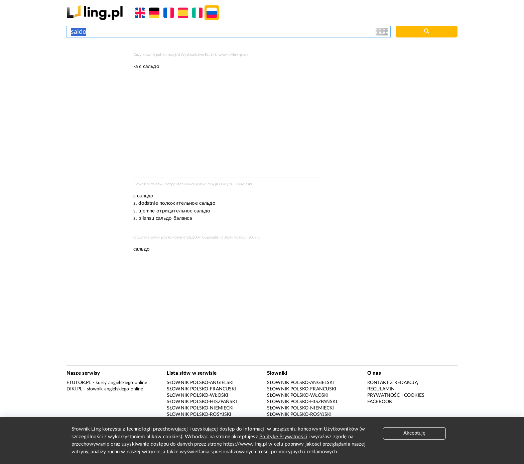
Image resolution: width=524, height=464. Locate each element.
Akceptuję (414, 433)
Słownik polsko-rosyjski (199, 414)
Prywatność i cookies (395, 395)
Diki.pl (74, 389)
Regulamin (381, 389)
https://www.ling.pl (245, 444)
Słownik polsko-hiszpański (202, 401)
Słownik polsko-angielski (200, 382)
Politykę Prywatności (283, 436)
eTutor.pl (79, 382)
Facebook (379, 401)
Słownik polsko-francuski (201, 389)
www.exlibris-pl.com (235, 55)
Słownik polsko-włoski (197, 395)
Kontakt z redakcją (392, 382)
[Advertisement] (97, 73)
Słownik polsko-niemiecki (200, 408)
